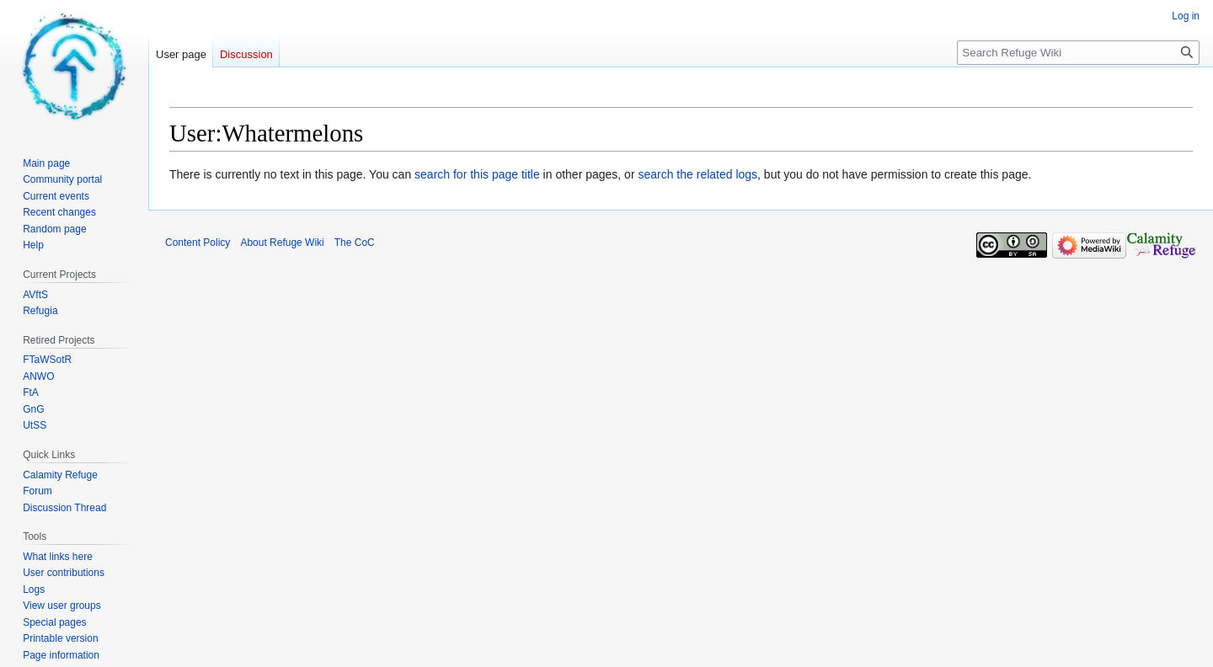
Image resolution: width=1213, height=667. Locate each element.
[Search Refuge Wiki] (1078, 52)
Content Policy (197, 242)
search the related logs (697, 174)
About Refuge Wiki (281, 242)
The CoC (354, 242)
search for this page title (477, 174)
